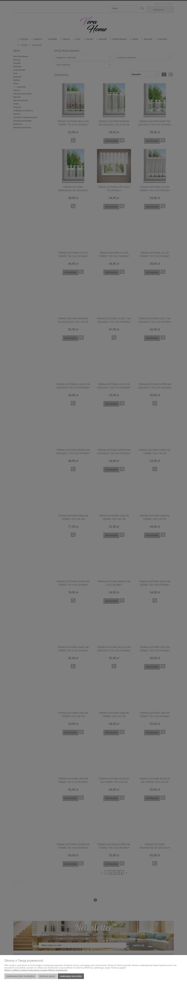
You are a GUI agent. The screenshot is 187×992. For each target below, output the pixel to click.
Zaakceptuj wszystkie (71, 976)
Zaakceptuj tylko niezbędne (21, 976)
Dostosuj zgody (47, 976)
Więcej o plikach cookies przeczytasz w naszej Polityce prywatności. (36, 970)
